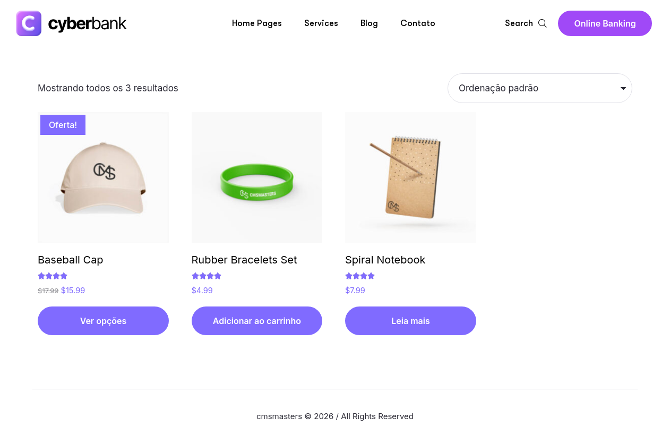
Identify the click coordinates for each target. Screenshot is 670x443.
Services (321, 23)
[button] (604, 23)
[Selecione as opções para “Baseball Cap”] (103, 320)
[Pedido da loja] (540, 88)
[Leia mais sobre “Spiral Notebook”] (410, 320)
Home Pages (257, 23)
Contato (417, 23)
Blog (369, 23)
